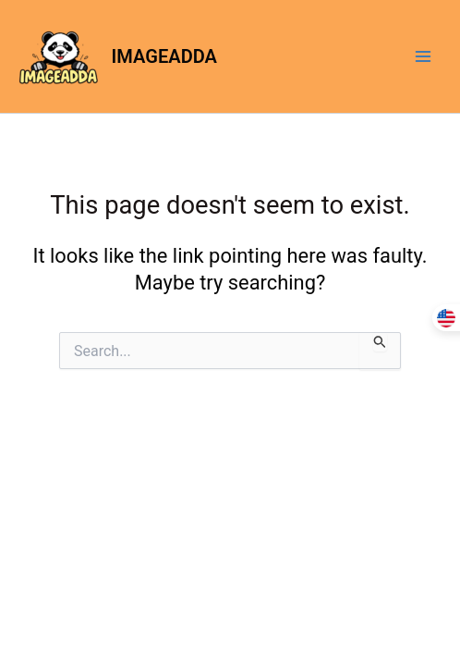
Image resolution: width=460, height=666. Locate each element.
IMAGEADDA (164, 56)
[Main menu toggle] (423, 56)
